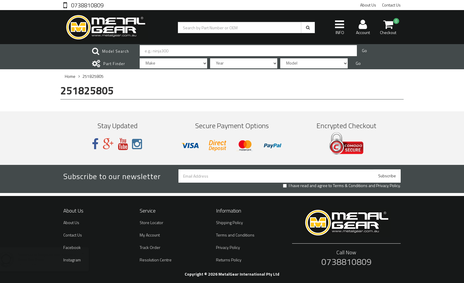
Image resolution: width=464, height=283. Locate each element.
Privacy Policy (388, 185)
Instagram (72, 260)
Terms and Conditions (235, 235)
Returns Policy (228, 260)
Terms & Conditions (350, 185)
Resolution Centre (156, 260)
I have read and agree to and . (342, 186)
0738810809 (87, 5)
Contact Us (391, 5)
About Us (368, 5)
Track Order (150, 247)
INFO (339, 27)
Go (364, 50)
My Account (150, 235)
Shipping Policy (229, 222)
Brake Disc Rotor (36, 260)
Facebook (72, 247)
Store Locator (151, 222)
